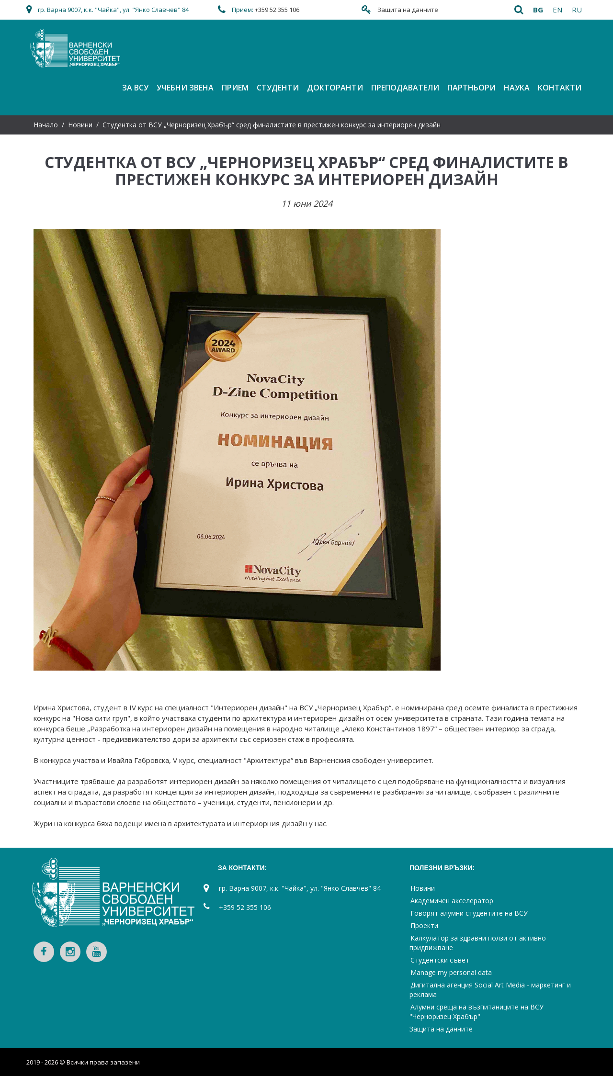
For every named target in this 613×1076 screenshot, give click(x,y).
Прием (235, 87)
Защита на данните (407, 9)
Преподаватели (405, 87)
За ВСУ (135, 87)
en (557, 9)
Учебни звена (185, 87)
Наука (517, 87)
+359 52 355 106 (277, 9)
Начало (46, 124)
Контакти (559, 87)
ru (577, 9)
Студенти (278, 87)
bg (538, 9)
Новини (80, 124)
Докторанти (335, 87)
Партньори (471, 87)
